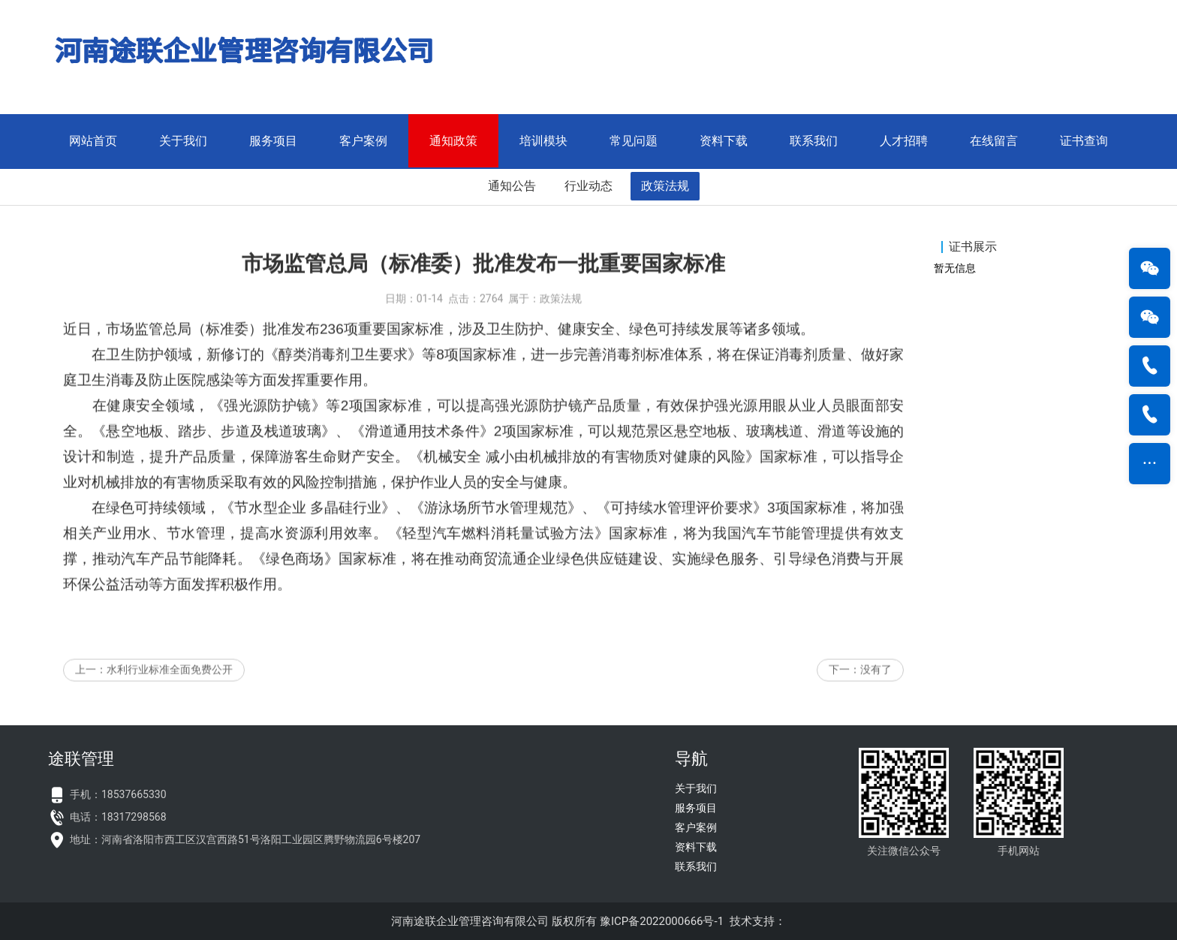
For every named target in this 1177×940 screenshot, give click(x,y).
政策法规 (665, 186)
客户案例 (363, 141)
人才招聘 (904, 141)
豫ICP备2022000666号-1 (662, 921)
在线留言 (994, 141)
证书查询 (1084, 141)
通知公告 (512, 186)
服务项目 (273, 141)
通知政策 (453, 141)
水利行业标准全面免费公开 (170, 687)
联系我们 (814, 141)
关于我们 (183, 141)
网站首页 (93, 141)
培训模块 (543, 141)
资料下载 (724, 141)
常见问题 (634, 141)
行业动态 (588, 186)
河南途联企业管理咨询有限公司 (470, 921)
